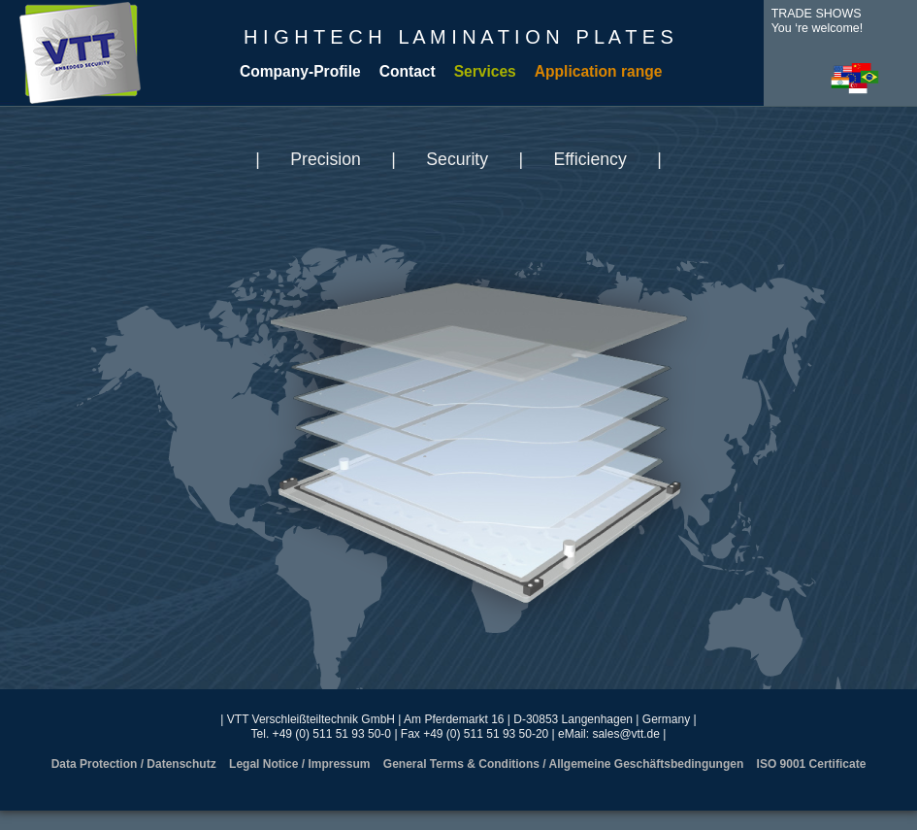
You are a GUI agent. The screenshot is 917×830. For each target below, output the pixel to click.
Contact (407, 71)
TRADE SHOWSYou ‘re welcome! (817, 21)
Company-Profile (300, 71)
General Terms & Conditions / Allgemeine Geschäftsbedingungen (563, 764)
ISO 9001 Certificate (812, 764)
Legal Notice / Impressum (299, 764)
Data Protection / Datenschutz (133, 764)
